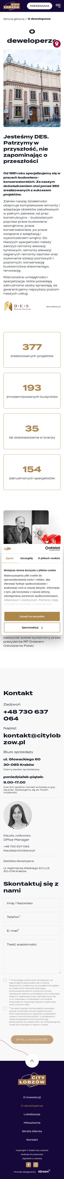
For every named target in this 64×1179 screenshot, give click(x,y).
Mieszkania (32, 1122)
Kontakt (32, 1139)
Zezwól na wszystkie (32, 616)
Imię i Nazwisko (20, 903)
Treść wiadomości (22, 944)
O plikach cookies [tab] (49, 558)
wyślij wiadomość (32, 1039)
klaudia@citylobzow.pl (19, 850)
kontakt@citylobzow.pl (32, 738)
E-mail (13, 931)
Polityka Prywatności (32, 1154)
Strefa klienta (32, 1131)
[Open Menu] (58, 5)
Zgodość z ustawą (32, 1158)
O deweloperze (32, 1105)
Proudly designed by (32, 1171)
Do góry (32, 1061)
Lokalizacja (32, 1114)
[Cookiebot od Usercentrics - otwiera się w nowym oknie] (45, 549)
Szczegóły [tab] (26, 558)
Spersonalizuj (32, 627)
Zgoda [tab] (9, 558)
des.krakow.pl (53, 306)
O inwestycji (32, 1097)
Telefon (13, 917)
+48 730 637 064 (25, 715)
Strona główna (13, 19)
